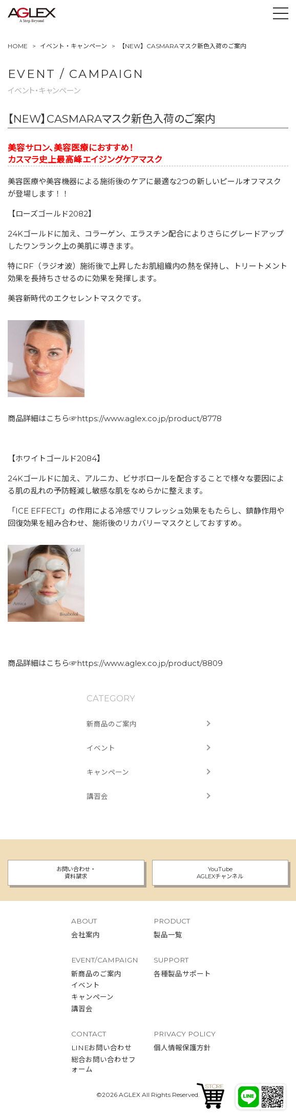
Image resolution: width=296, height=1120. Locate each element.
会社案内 (85, 935)
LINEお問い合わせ (101, 1048)
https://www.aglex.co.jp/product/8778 (149, 418)
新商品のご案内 (112, 724)
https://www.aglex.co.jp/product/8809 (150, 663)
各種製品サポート (182, 974)
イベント (101, 748)
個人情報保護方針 (182, 1048)
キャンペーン (108, 772)
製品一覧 (168, 935)
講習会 (97, 796)
